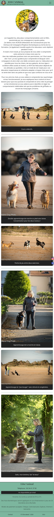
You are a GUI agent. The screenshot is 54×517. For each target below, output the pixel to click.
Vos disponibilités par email (27, 492)
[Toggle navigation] (50, 3)
